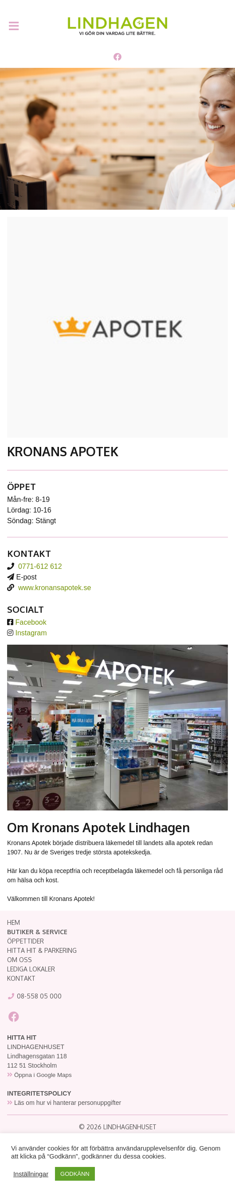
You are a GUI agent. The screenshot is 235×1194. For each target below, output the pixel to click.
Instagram (31, 633)
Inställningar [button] (30, 1174)
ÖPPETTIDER (25, 941)
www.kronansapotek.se (54, 587)
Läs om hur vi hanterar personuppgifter (67, 1102)
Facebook (30, 622)
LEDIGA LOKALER (31, 969)
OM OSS (19, 959)
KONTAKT (21, 978)
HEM (13, 922)
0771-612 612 (40, 566)
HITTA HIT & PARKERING (42, 950)
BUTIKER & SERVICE (37, 932)
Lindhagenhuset (118, 26)
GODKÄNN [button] (75, 1174)
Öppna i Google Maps (43, 1075)
